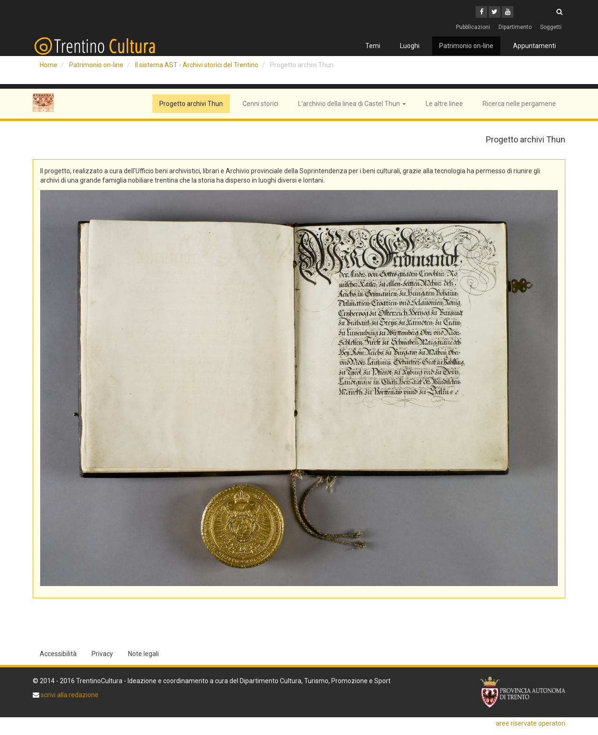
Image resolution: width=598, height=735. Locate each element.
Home (48, 65)
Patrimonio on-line (466, 45)
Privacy (102, 653)
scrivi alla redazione (69, 695)
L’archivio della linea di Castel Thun (352, 103)
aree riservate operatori (530, 723)
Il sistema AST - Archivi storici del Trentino (196, 65)
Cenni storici (260, 103)
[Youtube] (507, 12)
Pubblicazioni (473, 27)
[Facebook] (481, 12)
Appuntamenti (534, 45)
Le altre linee (444, 103)
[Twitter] (494, 12)
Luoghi (410, 45)
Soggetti (551, 27)
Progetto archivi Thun (191, 103)
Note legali (143, 653)
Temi (372, 45)
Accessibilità (58, 653)
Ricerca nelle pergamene (519, 103)
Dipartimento (515, 27)
